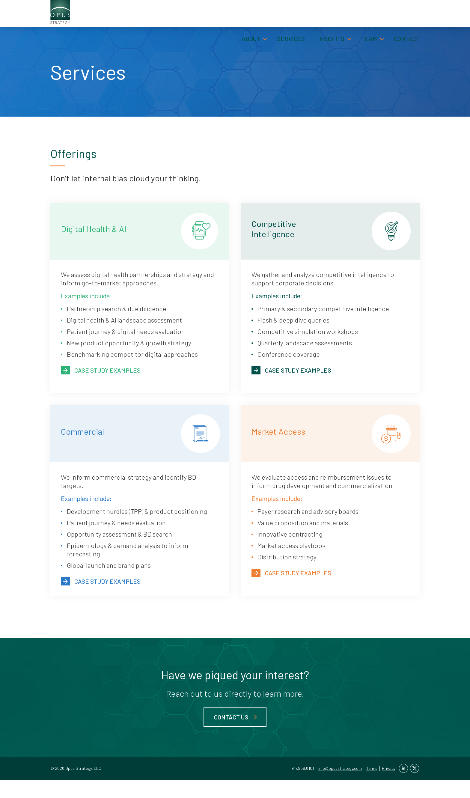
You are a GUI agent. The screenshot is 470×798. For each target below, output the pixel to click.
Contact (407, 22)
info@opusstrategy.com (340, 786)
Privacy (388, 786)
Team (369, 22)
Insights (331, 22)
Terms (371, 786)
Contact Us (231, 735)
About (251, 22)
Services (291, 22)
